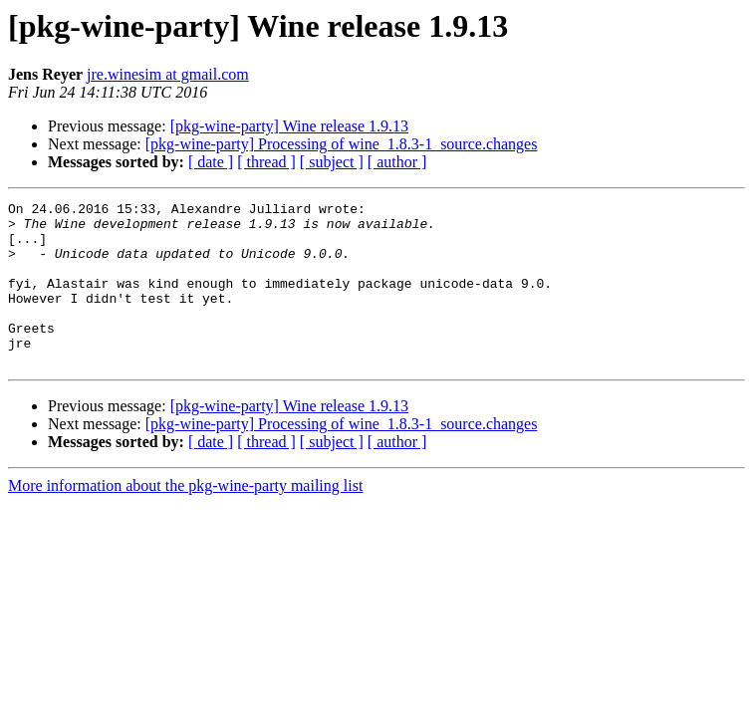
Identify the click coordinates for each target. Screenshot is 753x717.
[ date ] (210, 161)
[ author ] (397, 161)
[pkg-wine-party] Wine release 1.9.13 (289, 126)
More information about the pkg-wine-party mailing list (185, 518)
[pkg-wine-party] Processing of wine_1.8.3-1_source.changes (341, 143)
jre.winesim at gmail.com (168, 74)
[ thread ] (266, 161)
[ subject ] (332, 161)
